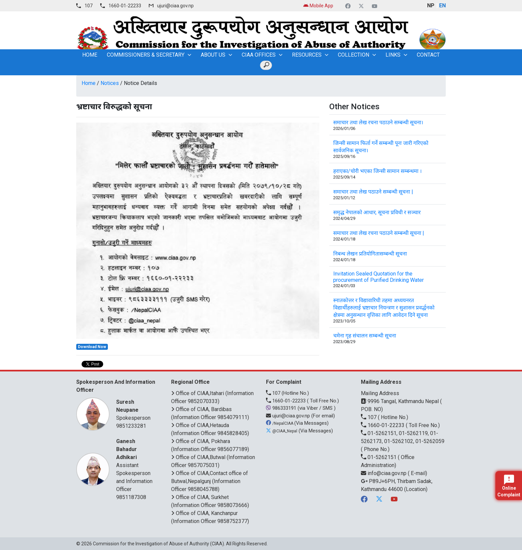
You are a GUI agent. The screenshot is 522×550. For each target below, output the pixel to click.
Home (89, 83)
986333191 (282, 408)
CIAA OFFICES (259, 55)
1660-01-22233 (125, 5)
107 (89, 5)
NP (430, 5)
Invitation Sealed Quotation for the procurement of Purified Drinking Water (378, 277)
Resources (307, 55)
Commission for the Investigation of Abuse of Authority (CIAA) (158, 543)
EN (442, 5)
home (89, 55)
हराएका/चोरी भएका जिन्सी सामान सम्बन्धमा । (377, 171)
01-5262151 (379, 457)
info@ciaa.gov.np (384, 473)
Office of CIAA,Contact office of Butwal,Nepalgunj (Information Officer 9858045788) (209, 481)
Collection (353, 55)
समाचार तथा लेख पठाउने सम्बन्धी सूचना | (373, 192)
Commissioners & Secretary (145, 55)
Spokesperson (135, 409)
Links (393, 55)
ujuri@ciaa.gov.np (175, 5)
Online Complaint (508, 486)
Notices (110, 83)
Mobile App (318, 5)
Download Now (92, 346)
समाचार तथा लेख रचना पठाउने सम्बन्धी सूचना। (378, 122)
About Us (213, 55)
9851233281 (131, 426)
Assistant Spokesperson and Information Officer (135, 464)
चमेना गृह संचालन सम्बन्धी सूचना (364, 335)
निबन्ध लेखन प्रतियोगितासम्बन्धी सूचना (370, 254)
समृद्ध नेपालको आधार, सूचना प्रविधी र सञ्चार (377, 212)
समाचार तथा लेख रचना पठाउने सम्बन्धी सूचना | (378, 233)
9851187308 (131, 497)
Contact (428, 55)
